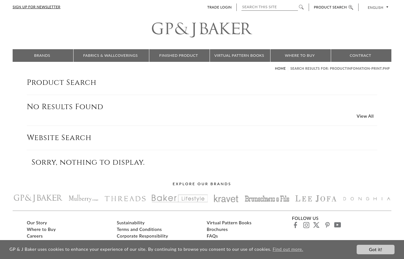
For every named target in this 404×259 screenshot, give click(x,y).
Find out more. (288, 249)
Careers (35, 235)
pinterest (326, 224)
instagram (306, 224)
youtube (337, 224)
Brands (42, 55)
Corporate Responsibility (142, 235)
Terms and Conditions (139, 229)
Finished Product (178, 55)
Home (280, 68)
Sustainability (131, 222)
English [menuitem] (375, 7)
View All (365, 116)
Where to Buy (300, 55)
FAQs (212, 235)
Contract (360, 55)
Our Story (37, 222)
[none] (377, 7)
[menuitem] (377, 7)
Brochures (217, 229)
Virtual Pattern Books (239, 55)
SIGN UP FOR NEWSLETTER (36, 7)
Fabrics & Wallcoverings (110, 55)
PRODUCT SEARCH (333, 7)
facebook (295, 224)
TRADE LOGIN (219, 7)
